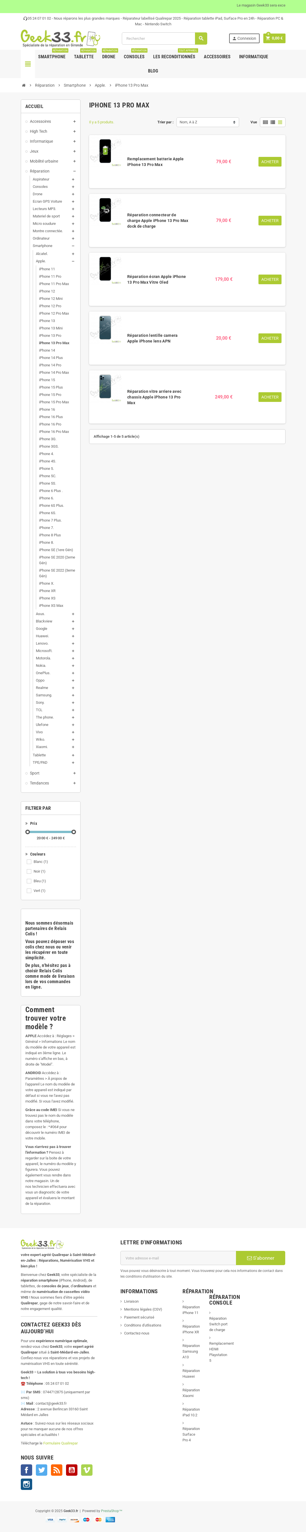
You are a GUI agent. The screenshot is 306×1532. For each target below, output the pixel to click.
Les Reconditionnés (175, 54)
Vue (253, 122)
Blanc (41, 862)
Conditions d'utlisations (142, 1325)
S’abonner (260, 1258)
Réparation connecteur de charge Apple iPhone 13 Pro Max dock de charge (157, 221)
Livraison (131, 1301)
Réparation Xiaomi (191, 1393)
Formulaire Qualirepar (60, 1443)
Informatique (253, 56)
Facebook (26, 1470)
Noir (40, 871)
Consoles (135, 54)
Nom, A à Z (188, 122)
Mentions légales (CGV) (143, 1309)
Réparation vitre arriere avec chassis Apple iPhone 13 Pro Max (154, 397)
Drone (110, 54)
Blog (153, 71)
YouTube (71, 1470)
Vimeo (87, 1470)
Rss (56, 1470)
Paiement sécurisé (139, 1317)
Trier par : (165, 122)
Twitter (41, 1470)
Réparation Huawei (191, 1374)
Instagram (26, 1484)
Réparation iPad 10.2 (191, 1412)
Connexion (244, 38)
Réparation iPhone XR (191, 1329)
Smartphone (53, 54)
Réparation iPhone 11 (191, 1310)
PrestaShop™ (111, 1511)
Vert (40, 891)
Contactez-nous (136, 1333)
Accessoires (217, 56)
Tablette (85, 54)
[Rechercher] (164, 38)
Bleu (40, 881)
